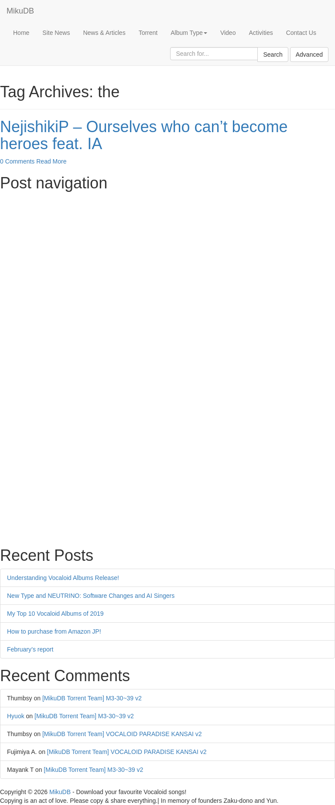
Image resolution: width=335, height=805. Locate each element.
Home (21, 32)
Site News (56, 32)
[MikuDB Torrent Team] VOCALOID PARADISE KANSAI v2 (122, 733)
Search (272, 54)
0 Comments (17, 161)
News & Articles (104, 32)
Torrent (148, 32)
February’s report (30, 649)
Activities (261, 32)
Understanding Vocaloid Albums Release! (63, 577)
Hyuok (15, 716)
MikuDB (20, 11)
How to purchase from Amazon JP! (54, 631)
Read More (51, 161)
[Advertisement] (167, 257)
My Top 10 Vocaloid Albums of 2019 (55, 613)
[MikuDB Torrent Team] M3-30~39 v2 (92, 698)
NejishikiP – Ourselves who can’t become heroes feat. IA (144, 135)
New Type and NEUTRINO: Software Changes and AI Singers (90, 595)
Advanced (309, 54)
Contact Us (301, 32)
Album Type (189, 32)
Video (228, 32)
